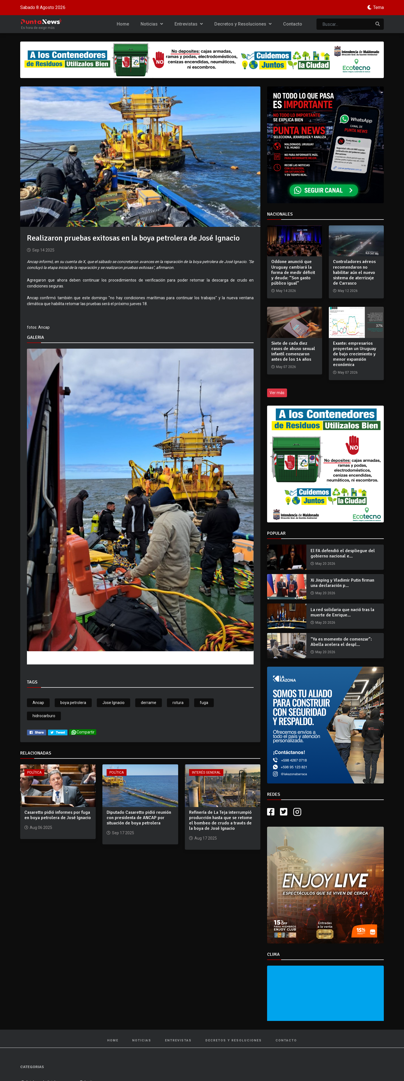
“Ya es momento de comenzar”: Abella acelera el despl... (341, 641)
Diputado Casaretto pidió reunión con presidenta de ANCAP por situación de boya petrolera (139, 818)
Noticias (152, 24)
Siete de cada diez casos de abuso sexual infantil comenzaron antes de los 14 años (293, 351)
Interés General (206, 772)
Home (123, 24)
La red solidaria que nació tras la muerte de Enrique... (342, 612)
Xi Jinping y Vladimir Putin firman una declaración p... (342, 582)
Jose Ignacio (113, 702)
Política (34, 772)
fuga (204, 702)
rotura (178, 702)
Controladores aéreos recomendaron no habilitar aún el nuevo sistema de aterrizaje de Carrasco (354, 272)
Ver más (277, 392)
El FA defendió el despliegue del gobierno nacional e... (343, 553)
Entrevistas (189, 24)
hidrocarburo (44, 716)
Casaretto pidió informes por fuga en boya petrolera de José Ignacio (57, 815)
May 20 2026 (325, 564)
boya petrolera (73, 702)
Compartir (83, 732)
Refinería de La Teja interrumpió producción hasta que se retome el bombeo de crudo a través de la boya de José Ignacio (220, 820)
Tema (378, 7)
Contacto (292, 24)
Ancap (38, 702)
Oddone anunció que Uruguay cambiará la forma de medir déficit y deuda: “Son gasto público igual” (293, 272)
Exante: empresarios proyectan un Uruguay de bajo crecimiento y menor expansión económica (354, 354)
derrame (148, 702)
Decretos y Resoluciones (243, 24)
